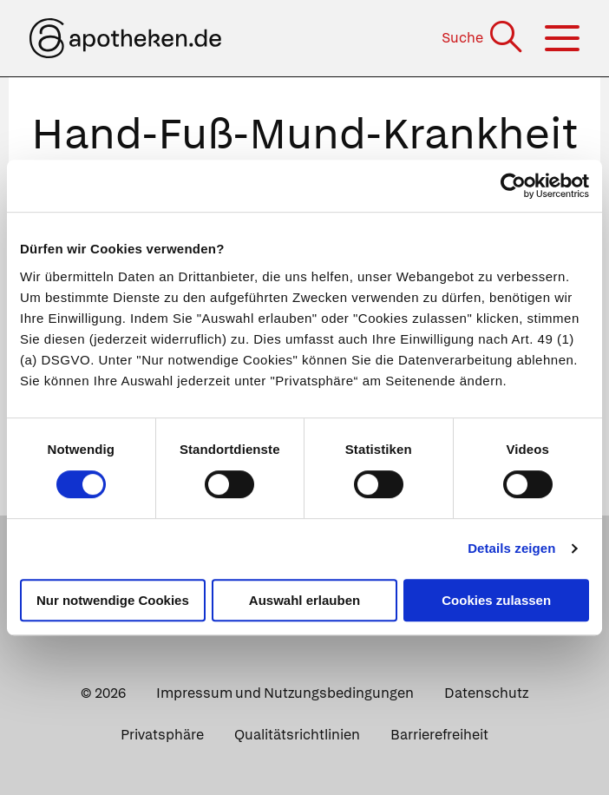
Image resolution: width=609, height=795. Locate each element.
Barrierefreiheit (439, 735)
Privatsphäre (162, 735)
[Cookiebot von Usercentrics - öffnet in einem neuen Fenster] (513, 186)
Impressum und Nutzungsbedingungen (285, 693)
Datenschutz (486, 693)
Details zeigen (511, 548)
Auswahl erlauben (304, 600)
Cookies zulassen (496, 600)
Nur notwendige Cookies (112, 600)
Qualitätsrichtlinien (297, 735)
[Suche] (483, 38)
